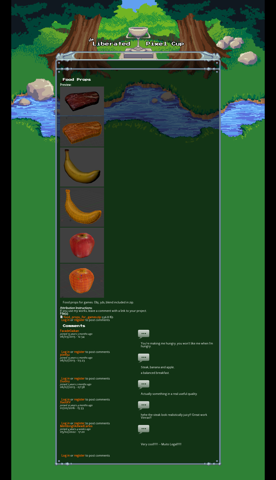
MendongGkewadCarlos (76, 426)
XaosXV (65, 402)
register (79, 320)
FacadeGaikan (69, 331)
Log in (65, 320)
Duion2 (65, 381)
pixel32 (65, 355)
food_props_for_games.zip (82, 317)
